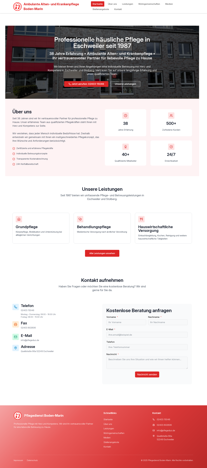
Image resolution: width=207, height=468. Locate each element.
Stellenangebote (101, 9)
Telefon (110, 342)
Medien (169, 4)
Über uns (112, 4)
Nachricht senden (147, 374)
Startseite (98, 4)
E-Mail (109, 329)
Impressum (18, 460)
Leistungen (127, 4)
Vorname (111, 317)
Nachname (153, 317)
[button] (28, 327)
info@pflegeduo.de (166, 430)
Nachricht (111, 354)
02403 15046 (163, 419)
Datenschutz (32, 460)
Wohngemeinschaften (149, 4)
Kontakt (118, 9)
